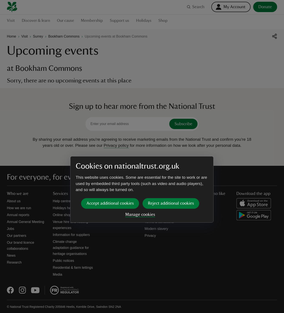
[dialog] (142, 156)
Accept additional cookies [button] (110, 170)
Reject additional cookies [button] (171, 170)
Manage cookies (140, 181)
